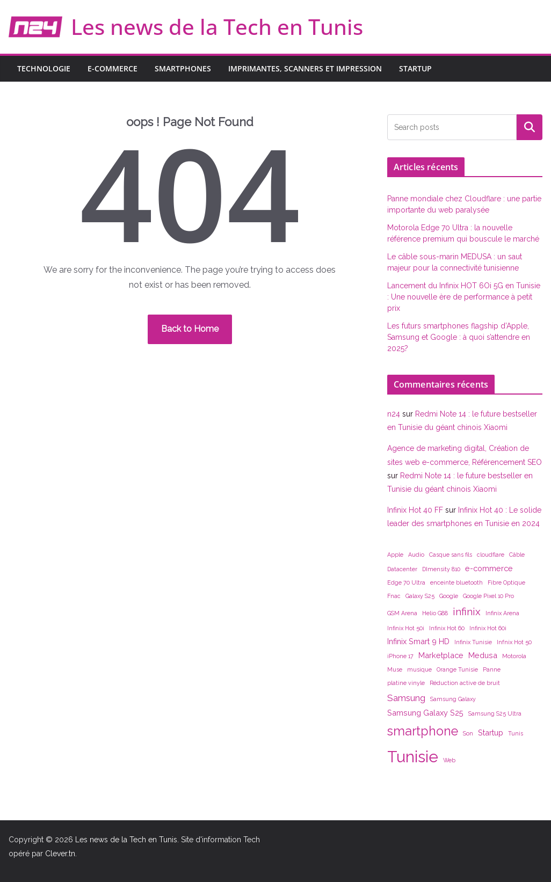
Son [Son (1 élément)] (468, 733)
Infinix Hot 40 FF (415, 510)
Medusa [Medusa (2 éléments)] (482, 655)
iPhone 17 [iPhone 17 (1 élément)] (400, 656)
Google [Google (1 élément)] (448, 596)
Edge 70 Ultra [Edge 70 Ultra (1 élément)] (406, 582)
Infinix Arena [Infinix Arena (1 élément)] (502, 613)
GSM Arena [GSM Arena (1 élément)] (402, 613)
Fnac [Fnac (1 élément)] (394, 596)
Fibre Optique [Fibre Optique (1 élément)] (506, 582)
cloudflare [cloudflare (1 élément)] (490, 554)
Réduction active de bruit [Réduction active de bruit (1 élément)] (465, 683)
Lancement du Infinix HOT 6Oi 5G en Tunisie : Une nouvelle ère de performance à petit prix (463, 296)
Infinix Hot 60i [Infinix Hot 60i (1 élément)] (487, 628)
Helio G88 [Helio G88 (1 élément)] (435, 613)
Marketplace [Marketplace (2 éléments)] (440, 655)
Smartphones (183, 68)
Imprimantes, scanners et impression (305, 68)
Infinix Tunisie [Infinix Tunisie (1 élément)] (473, 642)
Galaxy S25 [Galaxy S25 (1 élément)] (419, 596)
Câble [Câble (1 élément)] (517, 554)
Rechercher (529, 127)
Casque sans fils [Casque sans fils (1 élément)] (450, 554)
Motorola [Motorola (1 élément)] (514, 656)
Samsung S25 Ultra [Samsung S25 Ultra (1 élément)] (494, 713)
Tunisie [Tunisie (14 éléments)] (412, 756)
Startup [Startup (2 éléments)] (490, 732)
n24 (393, 414)
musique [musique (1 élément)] (419, 669)
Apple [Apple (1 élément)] (395, 554)
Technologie (43, 68)
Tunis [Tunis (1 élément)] (515, 733)
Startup (415, 68)
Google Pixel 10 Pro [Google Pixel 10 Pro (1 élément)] (488, 596)
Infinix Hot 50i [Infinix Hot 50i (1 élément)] (405, 628)
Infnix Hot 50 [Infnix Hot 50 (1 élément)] (514, 642)
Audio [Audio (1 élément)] (416, 554)
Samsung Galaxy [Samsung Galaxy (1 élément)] (453, 699)
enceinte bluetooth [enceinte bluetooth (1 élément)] (456, 582)
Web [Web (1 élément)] (449, 760)
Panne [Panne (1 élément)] (492, 669)
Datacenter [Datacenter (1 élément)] (402, 569)
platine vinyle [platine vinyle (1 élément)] (406, 683)
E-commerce (112, 68)
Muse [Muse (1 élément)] (394, 669)
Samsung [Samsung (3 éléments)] (406, 698)
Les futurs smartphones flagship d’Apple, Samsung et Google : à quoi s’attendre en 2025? (458, 337)
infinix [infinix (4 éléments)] (467, 611)
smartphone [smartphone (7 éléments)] (422, 731)
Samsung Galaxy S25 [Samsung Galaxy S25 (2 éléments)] (425, 712)
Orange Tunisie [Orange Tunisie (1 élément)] (457, 669)
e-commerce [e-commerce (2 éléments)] (489, 568)
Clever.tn (60, 853)
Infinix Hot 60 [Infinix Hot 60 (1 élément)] (447, 628)
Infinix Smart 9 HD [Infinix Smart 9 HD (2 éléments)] (418, 641)
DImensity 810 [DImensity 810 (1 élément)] (441, 569)
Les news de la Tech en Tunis (217, 26)
